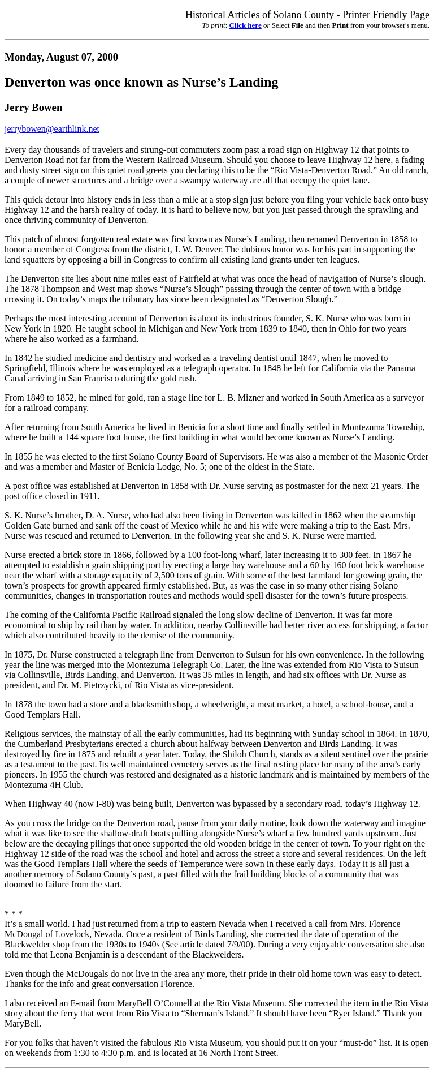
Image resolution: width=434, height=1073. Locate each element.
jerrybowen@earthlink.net (52, 129)
